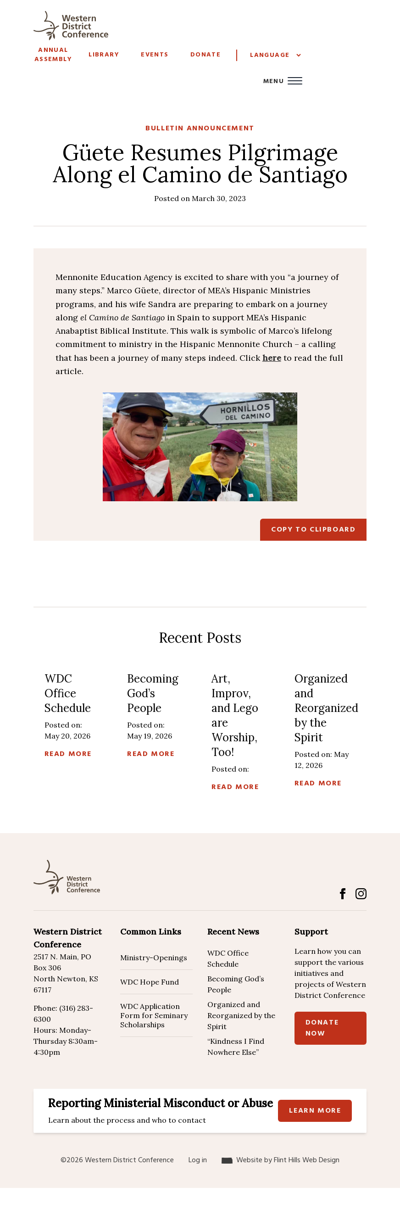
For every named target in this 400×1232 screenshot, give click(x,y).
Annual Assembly (53, 55)
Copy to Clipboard (313, 530)
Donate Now (322, 1028)
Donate (205, 55)
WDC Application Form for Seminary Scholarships (154, 1015)
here (271, 358)
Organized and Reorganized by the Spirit (241, 1015)
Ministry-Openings (153, 957)
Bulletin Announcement (200, 128)
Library (104, 55)
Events (154, 55)
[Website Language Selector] (275, 55)
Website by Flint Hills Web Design (287, 1160)
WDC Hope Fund (149, 981)
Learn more (315, 1111)
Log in (198, 1160)
